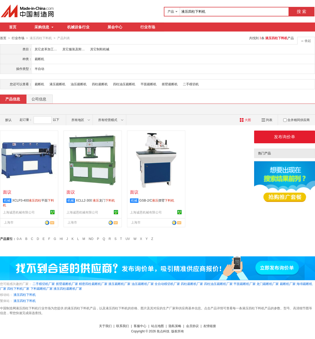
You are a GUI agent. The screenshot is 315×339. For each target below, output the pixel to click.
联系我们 (122, 326)
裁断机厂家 (288, 284)
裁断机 (39, 84)
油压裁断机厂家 (143, 284)
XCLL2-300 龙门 (95, 200)
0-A (19, 238)
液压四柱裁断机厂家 (67, 288)
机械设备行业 (78, 27)
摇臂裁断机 (170, 84)
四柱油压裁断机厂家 (218, 284)
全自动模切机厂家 (167, 284)
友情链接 (209, 326)
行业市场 (147, 27)
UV (127, 238)
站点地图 (157, 326)
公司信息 (39, 99)
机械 (7, 200)
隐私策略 (175, 326)
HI (61, 238)
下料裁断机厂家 (41, 288)
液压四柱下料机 (25, 294)
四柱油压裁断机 (124, 84)
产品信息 (12, 99)
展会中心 (114, 27)
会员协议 (192, 326)
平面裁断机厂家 (244, 284)
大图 (245, 120)
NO (91, 238)
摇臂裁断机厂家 (67, 284)
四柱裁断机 (100, 84)
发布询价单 (284, 136)
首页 (12, 27)
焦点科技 (163, 331)
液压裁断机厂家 (119, 284)
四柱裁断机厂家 (192, 284)
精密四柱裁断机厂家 (93, 284)
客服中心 (140, 326)
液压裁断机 (57, 84)
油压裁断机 (79, 84)
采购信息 (43, 27)
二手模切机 (191, 84)
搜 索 (301, 11)
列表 (267, 120)
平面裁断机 (148, 84)
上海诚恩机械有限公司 (19, 212)
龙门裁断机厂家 (267, 284)
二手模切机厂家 (44, 284)
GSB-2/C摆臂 (156, 200)
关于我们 (105, 326)
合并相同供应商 (296, 120)
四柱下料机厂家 (18, 288)
